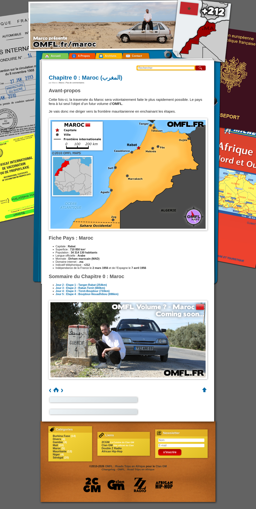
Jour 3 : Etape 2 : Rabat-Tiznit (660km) (80, 288)
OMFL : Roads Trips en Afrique (125, 466)
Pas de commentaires (75, 83)
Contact (137, 55)
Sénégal (58, 457)
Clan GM (107, 445)
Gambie (58, 442)
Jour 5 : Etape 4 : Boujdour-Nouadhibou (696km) (87, 294)
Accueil (55, 55)
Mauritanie (59, 451)
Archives (110, 55)
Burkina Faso (61, 436)
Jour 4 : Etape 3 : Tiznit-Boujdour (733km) (83, 291)
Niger (56, 454)
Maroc (61, 83)
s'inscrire (170, 452)
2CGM (105, 442)
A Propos (84, 55)
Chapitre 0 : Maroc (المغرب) (85, 77)
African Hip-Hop (112, 451)
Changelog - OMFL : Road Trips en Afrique (128, 469)
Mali (55, 445)
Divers (57, 439)
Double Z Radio (112, 448)
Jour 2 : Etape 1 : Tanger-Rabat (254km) (81, 284)
